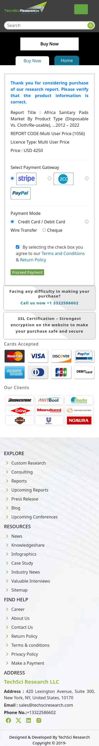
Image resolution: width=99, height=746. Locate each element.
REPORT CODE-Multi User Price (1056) (48, 133)
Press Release (21, 499)
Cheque (55, 230)
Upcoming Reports (26, 490)
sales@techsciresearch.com (46, 705)
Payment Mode (26, 213)
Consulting (18, 472)
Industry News (22, 572)
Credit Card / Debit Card (41, 222)
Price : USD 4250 (27, 150)
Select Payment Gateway (35, 167)
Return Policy (33, 260)
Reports (15, 481)
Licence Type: (40, 142)
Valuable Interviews (27, 581)
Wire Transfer (24, 230)
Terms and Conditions (63, 253)
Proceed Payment (27, 272)
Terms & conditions (26, 645)
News (13, 536)
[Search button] (90, 25)
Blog (12, 508)
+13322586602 (41, 712)
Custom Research (25, 463)
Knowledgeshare (24, 545)
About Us (17, 618)
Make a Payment (24, 663)
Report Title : (49, 119)
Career (14, 609)
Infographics (20, 554)
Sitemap (16, 590)
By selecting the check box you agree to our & (50, 253)
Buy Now (32, 61)
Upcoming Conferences (31, 517)
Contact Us (18, 627)
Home (67, 60)
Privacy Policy (21, 654)
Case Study (18, 563)
